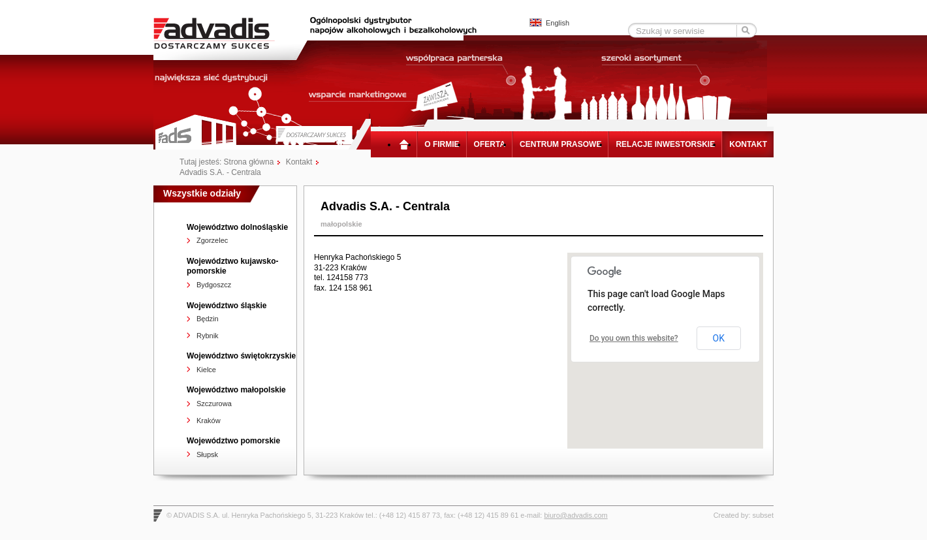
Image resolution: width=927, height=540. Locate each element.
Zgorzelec (212, 240)
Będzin (207, 319)
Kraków (208, 420)
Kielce (206, 369)
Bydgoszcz (213, 285)
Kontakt (748, 144)
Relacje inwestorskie (665, 144)
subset (763, 515)
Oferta (489, 144)
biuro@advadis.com (575, 515)
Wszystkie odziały (202, 193)
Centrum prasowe (560, 144)
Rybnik (207, 336)
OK (719, 338)
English (557, 23)
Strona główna (406, 144)
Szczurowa (214, 403)
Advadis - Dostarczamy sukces (223, 32)
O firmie (441, 144)
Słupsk (207, 454)
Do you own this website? (633, 338)
